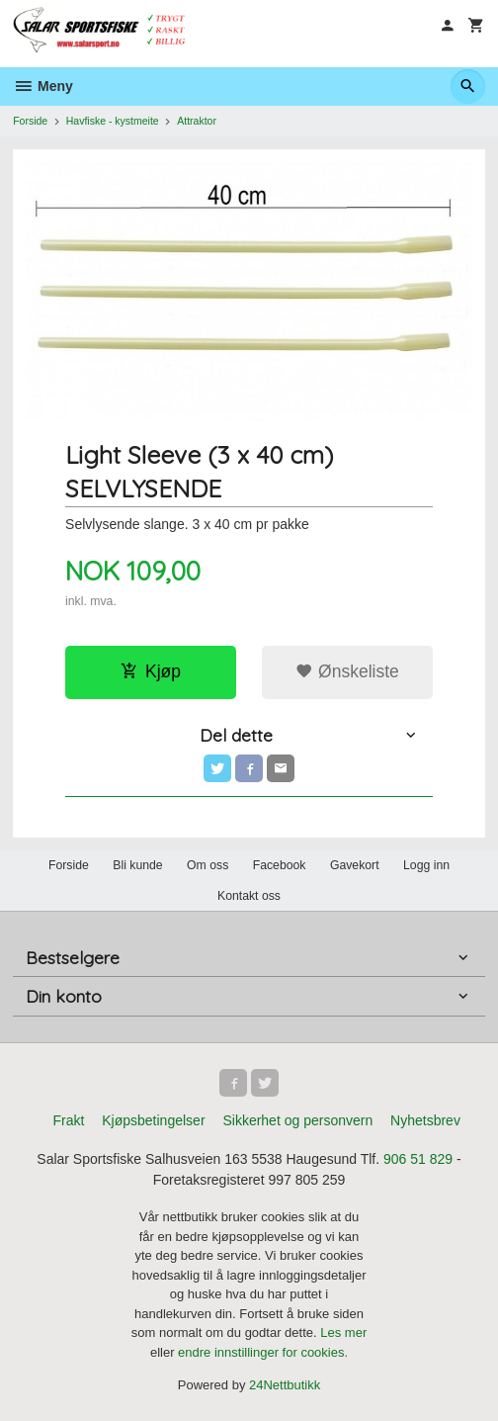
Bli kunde (137, 865)
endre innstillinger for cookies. (263, 1352)
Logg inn (426, 865)
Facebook (279, 865)
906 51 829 (418, 1159)
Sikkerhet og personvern (297, 1120)
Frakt (68, 1120)
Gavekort (354, 865)
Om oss (207, 865)
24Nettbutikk (284, 1384)
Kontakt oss (249, 896)
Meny (43, 86)
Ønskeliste (347, 671)
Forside (30, 121)
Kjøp (151, 671)
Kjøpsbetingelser (153, 1120)
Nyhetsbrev (425, 1120)
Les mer (343, 1332)
